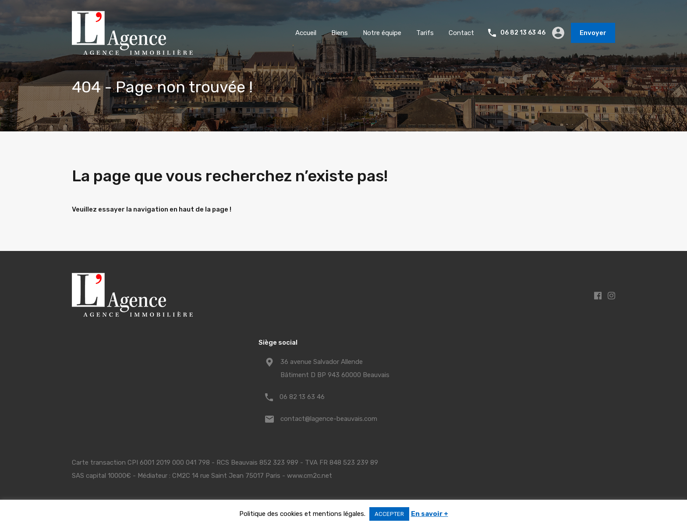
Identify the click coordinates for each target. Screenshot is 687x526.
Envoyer (593, 33)
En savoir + (429, 514)
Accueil (305, 33)
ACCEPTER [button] (389, 514)
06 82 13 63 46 (522, 32)
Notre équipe (382, 33)
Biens (339, 33)
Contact (461, 33)
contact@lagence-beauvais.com (328, 419)
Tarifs (425, 33)
